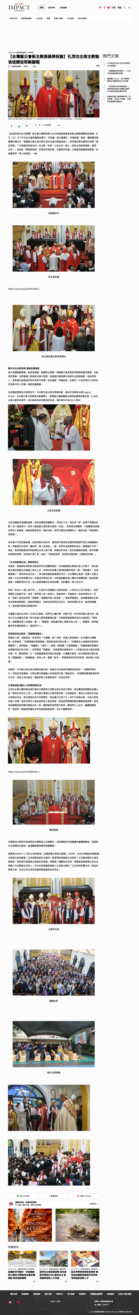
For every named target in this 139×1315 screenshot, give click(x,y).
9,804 (46, 124)
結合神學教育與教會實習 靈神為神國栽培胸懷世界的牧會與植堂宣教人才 (84, 1275)
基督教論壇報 (26, 18)
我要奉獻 (94, 1204)
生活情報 (70, 18)
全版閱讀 (63, 7)
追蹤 (34, 66)
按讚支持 (53, 1196)
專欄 (48, 18)
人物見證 (39, 18)
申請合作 (59, 1294)
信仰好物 (51, 7)
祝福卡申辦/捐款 (124, 1294)
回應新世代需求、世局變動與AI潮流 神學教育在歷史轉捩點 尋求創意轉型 (21, 1275)
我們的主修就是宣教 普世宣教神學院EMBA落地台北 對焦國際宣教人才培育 (52, 1275)
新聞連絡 (25, 1294)
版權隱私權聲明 (96, 1294)
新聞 (41, 7)
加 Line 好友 (23, 1196)
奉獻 (119, 7)
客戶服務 (70, 1294)
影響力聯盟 (58, 18)
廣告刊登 (48, 1294)
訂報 (113, 7)
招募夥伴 (82, 1294)
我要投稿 (36, 1294)
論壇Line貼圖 (55, 1301)
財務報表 (110, 1294)
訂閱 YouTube (84, 1196)
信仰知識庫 (82, 18)
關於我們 (13, 1294)
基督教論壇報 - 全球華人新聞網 (19, 7)
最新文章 (13, 18)
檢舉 (97, 66)
